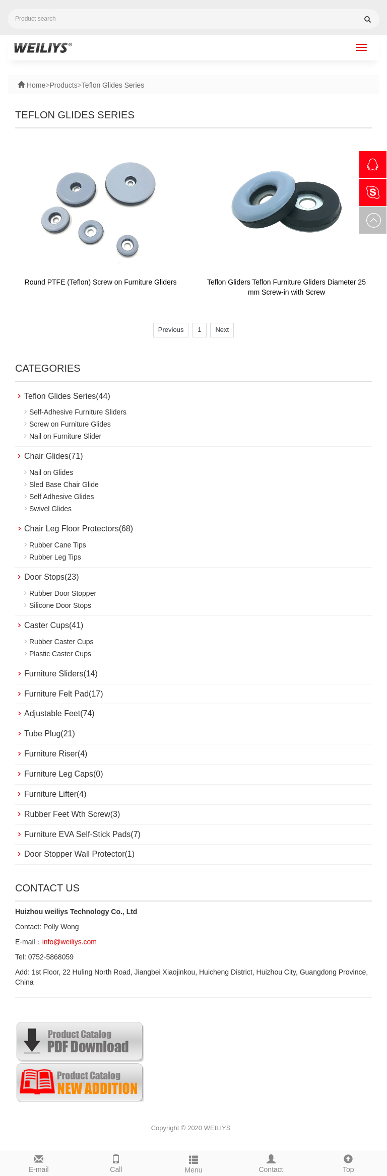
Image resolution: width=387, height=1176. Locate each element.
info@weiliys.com (69, 942)
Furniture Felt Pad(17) (63, 693)
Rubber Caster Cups (61, 642)
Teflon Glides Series (113, 85)
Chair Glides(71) (53, 456)
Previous (171, 329)
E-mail (39, 1162)
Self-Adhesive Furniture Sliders (77, 412)
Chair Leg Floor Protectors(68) (78, 528)
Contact (271, 1162)
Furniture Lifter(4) (55, 794)
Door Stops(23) (51, 577)
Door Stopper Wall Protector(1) (79, 854)
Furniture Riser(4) (55, 753)
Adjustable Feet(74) (59, 713)
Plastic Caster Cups (60, 654)
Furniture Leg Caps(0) (63, 774)
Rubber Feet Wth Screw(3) (72, 814)
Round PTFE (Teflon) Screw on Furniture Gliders (101, 282)
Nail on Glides (51, 472)
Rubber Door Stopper (62, 593)
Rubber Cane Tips (57, 545)
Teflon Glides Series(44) (67, 396)
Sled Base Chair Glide (64, 484)
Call (116, 1162)
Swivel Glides (50, 509)
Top (348, 1162)
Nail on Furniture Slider (65, 436)
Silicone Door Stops (60, 605)
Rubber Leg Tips (55, 557)
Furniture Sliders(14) (61, 673)
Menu (193, 1163)
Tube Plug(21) (49, 733)
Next (222, 329)
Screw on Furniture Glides (70, 424)
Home (35, 85)
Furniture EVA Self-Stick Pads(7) (82, 834)
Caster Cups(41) (53, 625)
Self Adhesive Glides (61, 497)
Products (63, 85)
